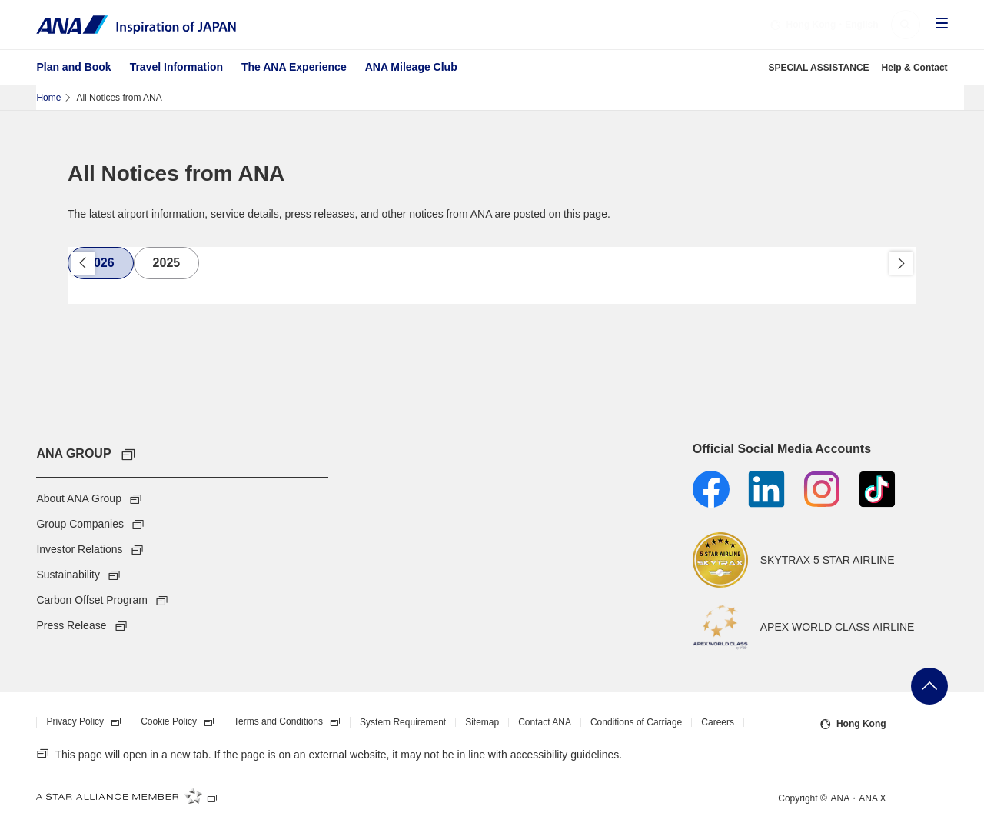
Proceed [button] (901, 263)
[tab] (101, 263)
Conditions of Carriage (636, 722)
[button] (905, 24)
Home (48, 97)
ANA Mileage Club (411, 67)
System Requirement (403, 722)
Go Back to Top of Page (929, 686)
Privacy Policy (88, 722)
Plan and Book (73, 67)
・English (824, 25)
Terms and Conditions (292, 722)
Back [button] (83, 263)
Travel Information (176, 67)
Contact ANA (544, 722)
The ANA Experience (294, 67)
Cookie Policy (182, 722)
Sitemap (482, 722)
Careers (717, 722)
